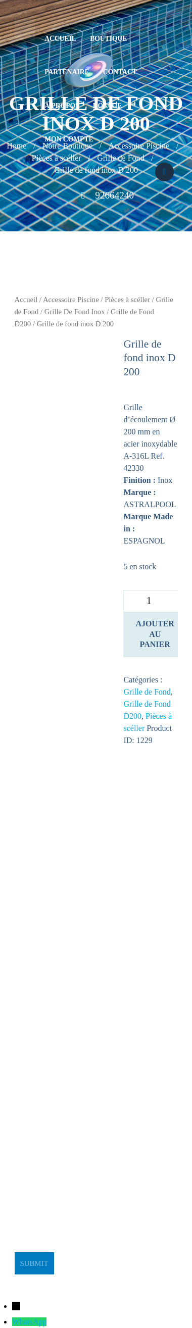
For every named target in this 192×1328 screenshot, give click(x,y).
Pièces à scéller (127, 300)
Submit (34, 1263)
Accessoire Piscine (71, 300)
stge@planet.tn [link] (39, 1105)
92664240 (114, 195)
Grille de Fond (146, 691)
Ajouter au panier (154, 634)
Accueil (26, 300)
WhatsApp (29, 1321)
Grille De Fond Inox (74, 312)
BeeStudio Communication (116, 1280)
